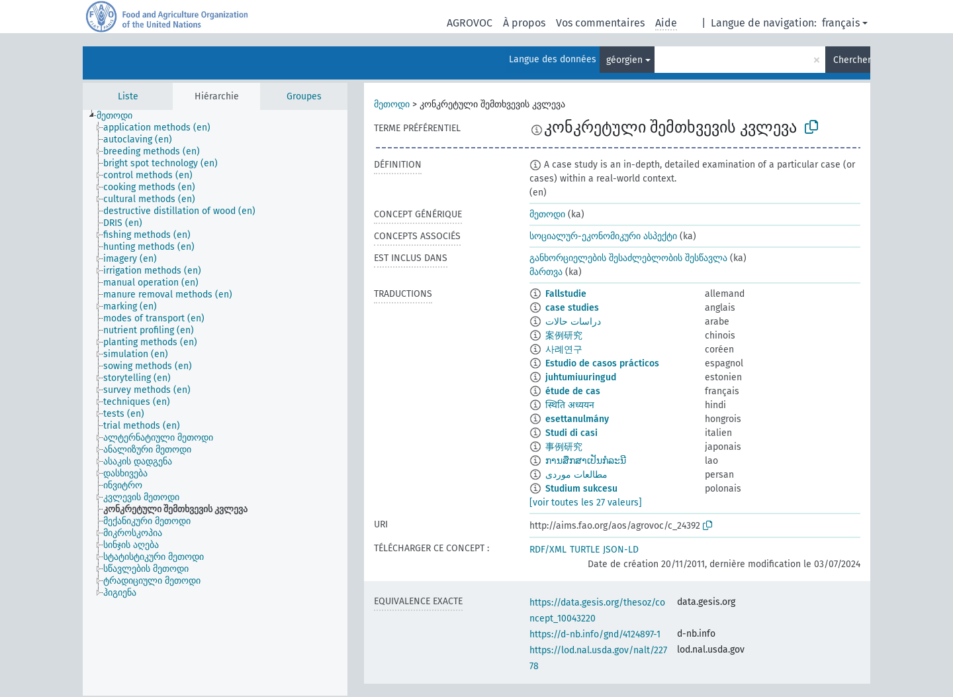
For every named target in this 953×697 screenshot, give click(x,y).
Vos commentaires (600, 23)
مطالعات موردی (576, 474)
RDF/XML (548, 549)
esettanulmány (577, 419)
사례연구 (563, 349)
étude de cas (572, 391)
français (841, 23)
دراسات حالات (573, 321)
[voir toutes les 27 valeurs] (585, 502)
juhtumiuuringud (580, 377)
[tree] (215, 403)
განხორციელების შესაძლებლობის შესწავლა (628, 258)
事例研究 (563, 447)
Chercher (851, 60)
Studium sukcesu (581, 488)
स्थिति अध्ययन (569, 405)
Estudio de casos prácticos (602, 363)
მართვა (546, 272)
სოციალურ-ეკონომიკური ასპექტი (603, 236)
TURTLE (585, 549)
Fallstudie (565, 293)
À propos (524, 23)
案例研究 (563, 335)
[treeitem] (120, 116)
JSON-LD (621, 549)
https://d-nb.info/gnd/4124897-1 (594, 634)
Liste (128, 96)
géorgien (624, 60)
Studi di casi (571, 433)
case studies (572, 307)
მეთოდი (392, 104)
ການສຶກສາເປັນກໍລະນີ (585, 460)
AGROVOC (469, 23)
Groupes (304, 96)
